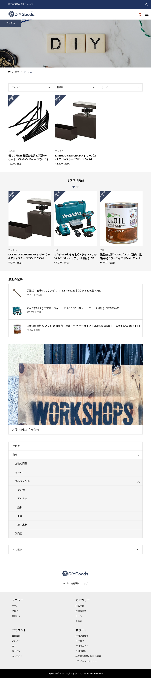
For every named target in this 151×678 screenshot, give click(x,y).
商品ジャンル (22, 481)
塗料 (19, 507)
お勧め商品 (21, 463)
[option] (29, 227)
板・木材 (22, 524)
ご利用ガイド (82, 646)
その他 (21, 489)
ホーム (15, 605)
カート (15, 646)
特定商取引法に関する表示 (88, 656)
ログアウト (17, 656)
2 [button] (77, 187)
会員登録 (16, 635)
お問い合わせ (82, 635)
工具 (19, 516)
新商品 (18, 533)
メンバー (16, 641)
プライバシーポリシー (86, 661)
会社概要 (80, 641)
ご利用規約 (81, 651)
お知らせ (16, 616)
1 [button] (73, 187)
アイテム (22, 498)
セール (18, 472)
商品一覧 (80, 605)
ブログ (16, 446)
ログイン (16, 651)
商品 (14, 454)
